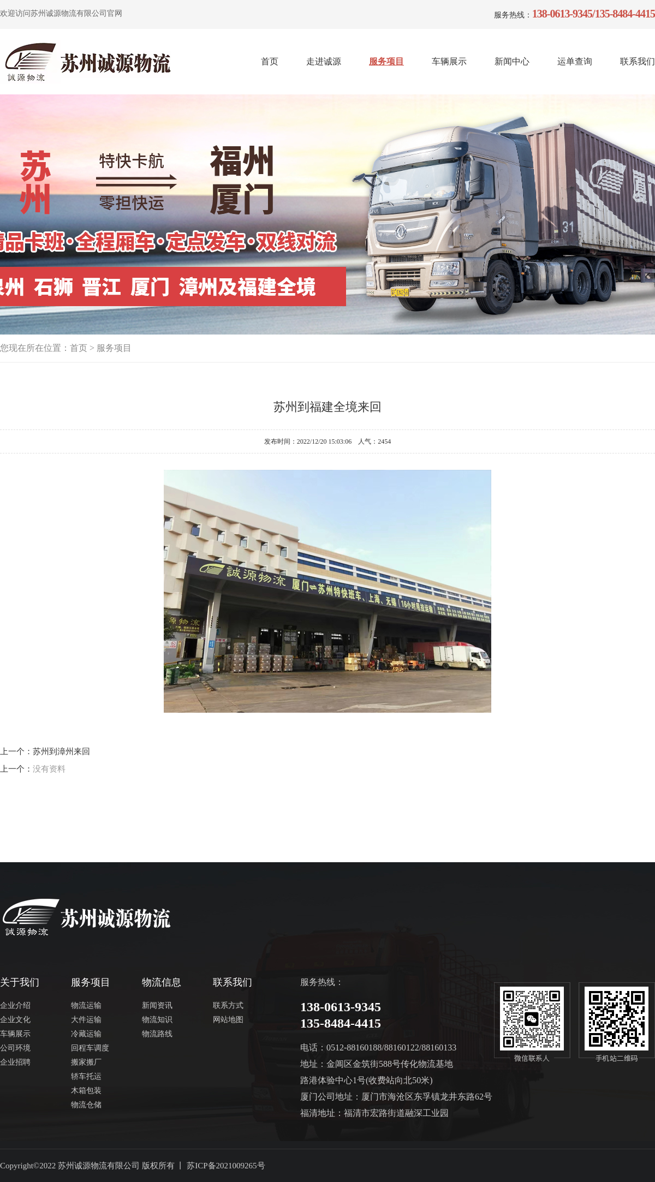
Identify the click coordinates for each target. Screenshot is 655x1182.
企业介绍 (15, 1005)
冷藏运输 (86, 1034)
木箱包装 (86, 1091)
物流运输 (86, 1005)
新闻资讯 (157, 1005)
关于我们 (19, 982)
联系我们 (637, 61)
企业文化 (15, 1020)
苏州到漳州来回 (61, 751)
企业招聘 (15, 1062)
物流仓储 (86, 1105)
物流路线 (157, 1034)
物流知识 (157, 1020)
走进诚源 (323, 61)
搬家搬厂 (86, 1062)
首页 (269, 61)
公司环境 (15, 1048)
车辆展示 (449, 61)
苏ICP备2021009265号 (226, 1165)
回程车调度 (90, 1048)
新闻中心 (512, 61)
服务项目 (386, 61)
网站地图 (228, 1020)
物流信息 (161, 982)
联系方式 (228, 1005)
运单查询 (574, 61)
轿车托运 (86, 1076)
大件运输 (86, 1020)
